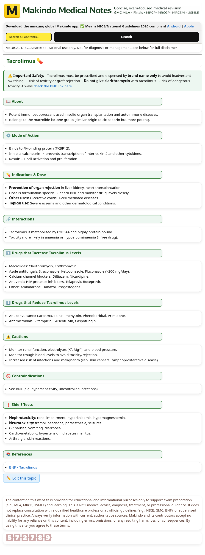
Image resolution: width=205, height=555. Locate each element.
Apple (189, 26)
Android (173, 26)
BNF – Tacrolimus (23, 467)
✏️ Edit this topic (21, 478)
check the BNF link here (52, 86)
